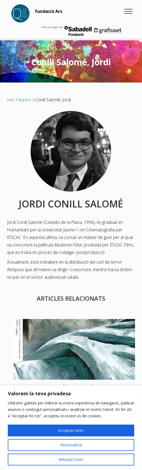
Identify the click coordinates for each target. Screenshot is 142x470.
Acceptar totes (71, 430)
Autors (24, 100)
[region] (71, 427)
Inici (10, 100)
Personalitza (71, 444)
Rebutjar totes (71, 459)
